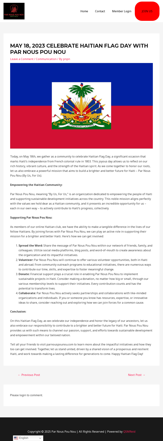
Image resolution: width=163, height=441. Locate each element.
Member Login (121, 11)
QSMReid (129, 431)
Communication (46, 59)
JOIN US (147, 11)
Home (84, 11)
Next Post (136, 375)
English (21, 438)
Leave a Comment (21, 59)
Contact (100, 11)
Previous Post (29, 375)
